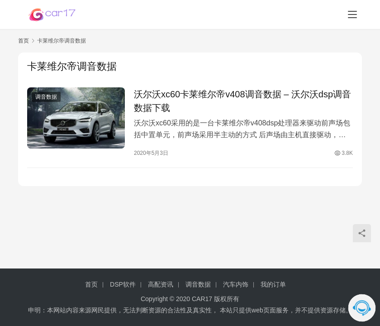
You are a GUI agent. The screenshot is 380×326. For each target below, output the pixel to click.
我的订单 (273, 284)
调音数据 (46, 97)
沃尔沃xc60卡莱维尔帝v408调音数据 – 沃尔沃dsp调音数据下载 (242, 101)
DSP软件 (123, 284)
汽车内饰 (235, 284)
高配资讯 (160, 284)
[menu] (352, 14)
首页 (23, 41)
